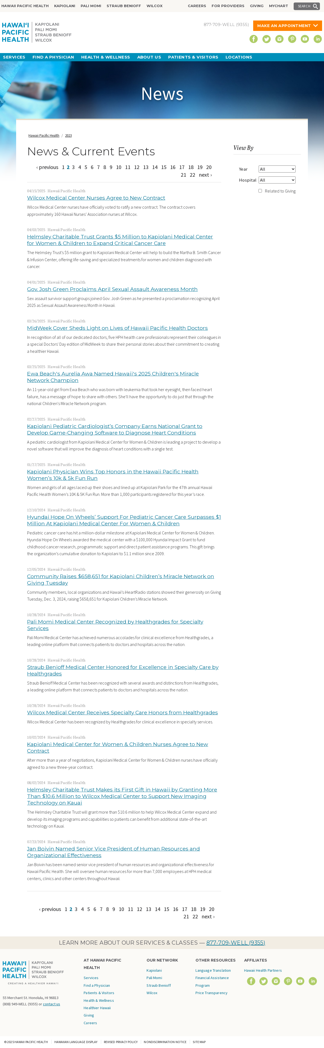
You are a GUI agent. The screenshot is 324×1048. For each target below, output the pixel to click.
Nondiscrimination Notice (165, 1042)
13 (145, 167)
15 (164, 167)
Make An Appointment (284, 25)
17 (182, 167)
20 (209, 167)
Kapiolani (64, 6)
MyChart (278, 6)
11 (127, 167)
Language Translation (213, 970)
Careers (197, 6)
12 (136, 167)
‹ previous (47, 167)
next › (205, 174)
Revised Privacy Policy (121, 1042)
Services (14, 57)
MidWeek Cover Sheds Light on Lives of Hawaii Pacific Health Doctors (117, 328)
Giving (257, 6)
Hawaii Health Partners (263, 970)
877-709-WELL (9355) (235, 942)
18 (191, 167)
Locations (239, 57)
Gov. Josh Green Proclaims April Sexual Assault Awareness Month (112, 289)
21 (183, 174)
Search (304, 6)
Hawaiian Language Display (76, 1042)
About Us (149, 57)
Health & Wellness (105, 57)
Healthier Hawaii (97, 1007)
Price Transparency (211, 992)
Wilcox (154, 6)
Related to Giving (280, 191)
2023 (68, 135)
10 (118, 167)
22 (192, 174)
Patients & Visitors (193, 57)
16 (173, 167)
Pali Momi (91, 6)
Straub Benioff (124, 6)
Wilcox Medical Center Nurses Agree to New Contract (96, 197)
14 (154, 167)
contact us (51, 1004)
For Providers (228, 6)
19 (200, 167)
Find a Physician (53, 57)
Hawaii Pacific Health (25, 6)
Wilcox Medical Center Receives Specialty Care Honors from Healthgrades (122, 712)
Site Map (199, 1042)
